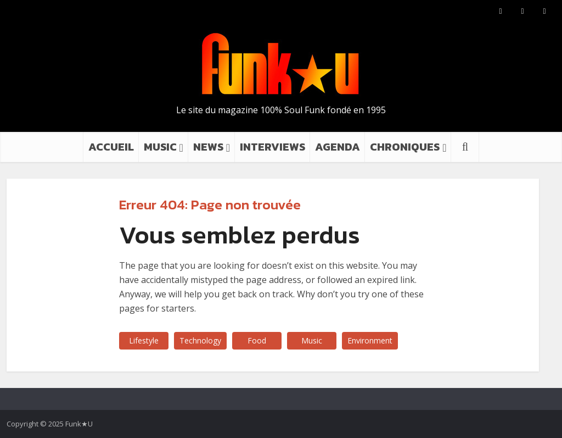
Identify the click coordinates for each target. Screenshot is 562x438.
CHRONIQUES (405, 146)
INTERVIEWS (272, 146)
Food (257, 340)
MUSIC (160, 146)
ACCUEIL (111, 146)
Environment (369, 340)
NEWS (208, 146)
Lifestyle (144, 340)
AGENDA (337, 146)
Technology (200, 340)
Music (311, 340)
